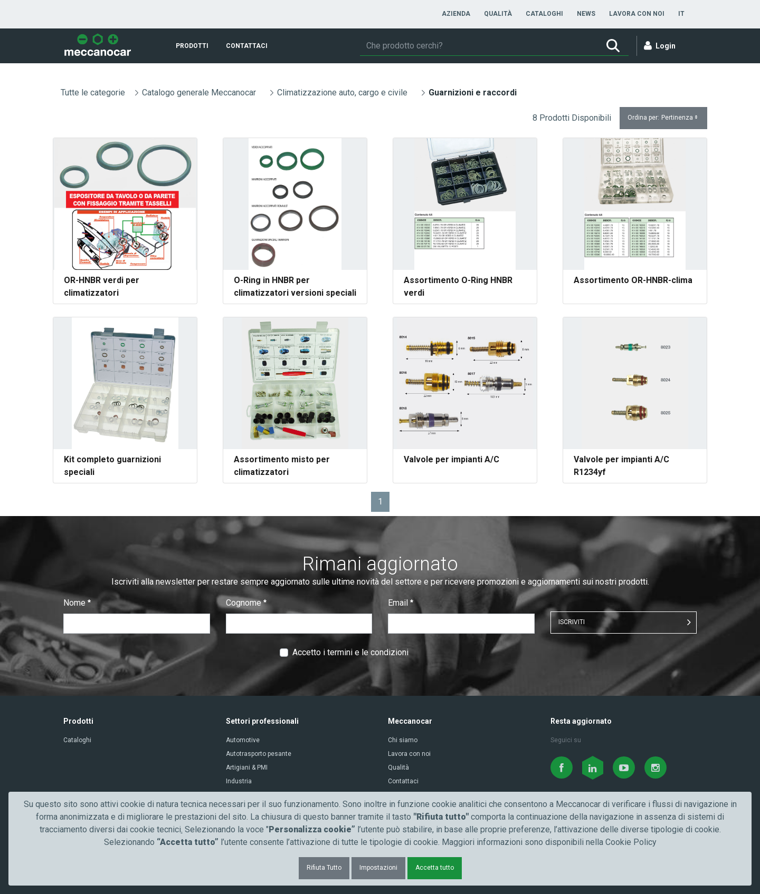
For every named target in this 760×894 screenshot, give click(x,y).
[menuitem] (456, 13)
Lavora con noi (409, 753)
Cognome (246, 603)
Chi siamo (402, 740)
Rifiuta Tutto (324, 867)
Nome (77, 603)
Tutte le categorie (93, 93)
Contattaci (403, 781)
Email (400, 603)
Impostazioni (378, 867)
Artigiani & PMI (247, 767)
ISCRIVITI (571, 622)
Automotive (243, 740)
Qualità (398, 767)
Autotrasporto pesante (258, 753)
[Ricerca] (478, 46)
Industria (239, 781)
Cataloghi (77, 740)
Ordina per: (663, 118)
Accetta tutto (434, 867)
